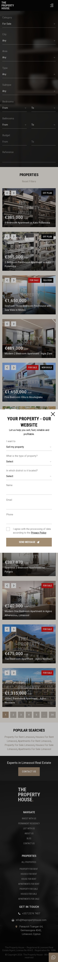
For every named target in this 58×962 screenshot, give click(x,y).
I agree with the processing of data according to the (32, 531)
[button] (29, 447)
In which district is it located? (22, 470)
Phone (9, 514)
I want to (10, 441)
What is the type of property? (22, 455)
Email (9, 499)
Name (9, 485)
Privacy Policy (38, 532)
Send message (29, 542)
